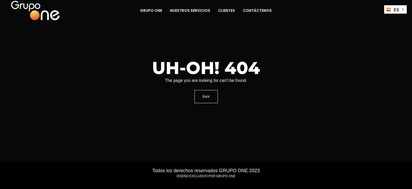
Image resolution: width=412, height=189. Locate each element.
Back (206, 96)
